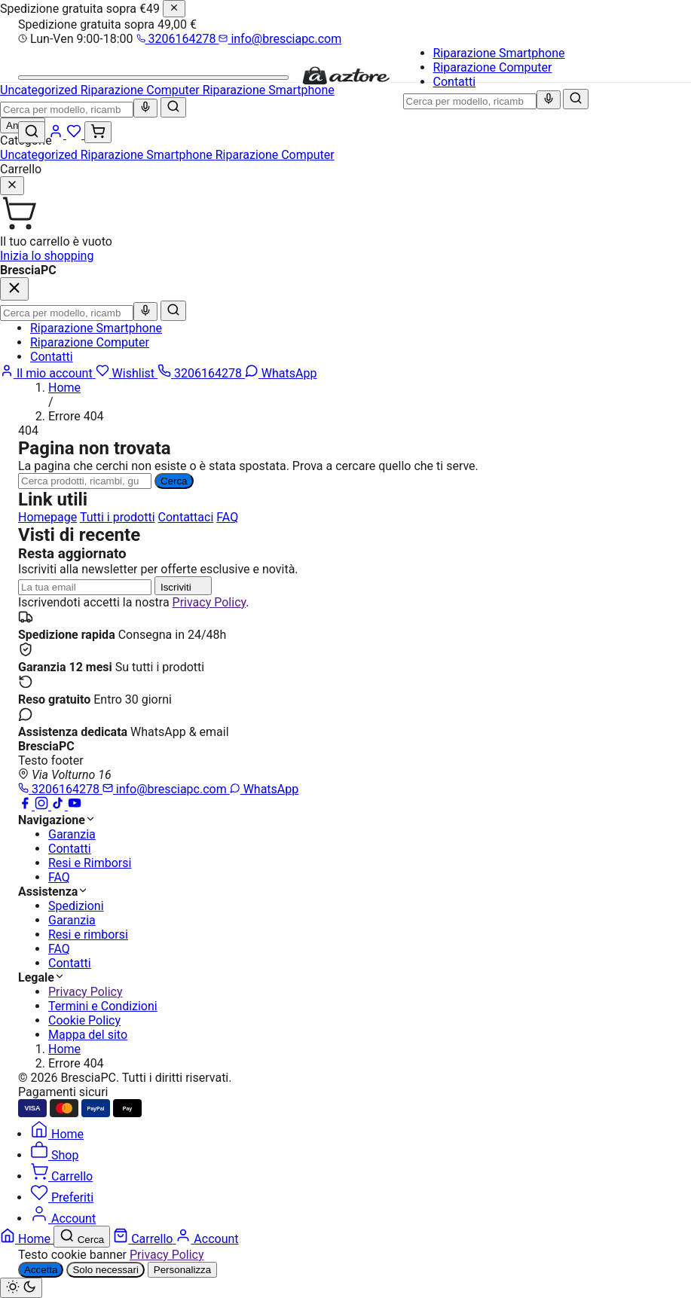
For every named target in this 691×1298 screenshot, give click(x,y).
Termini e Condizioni (102, 1006)
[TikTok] (59, 806)
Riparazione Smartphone (499, 53)
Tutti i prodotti (117, 517)
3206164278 (177, 39)
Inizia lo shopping (46, 256)
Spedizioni (76, 906)
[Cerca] (576, 99)
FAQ (227, 517)
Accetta (40, 1269)
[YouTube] (74, 806)
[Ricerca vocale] (549, 99)
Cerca (174, 481)
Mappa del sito (87, 1035)
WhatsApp (264, 789)
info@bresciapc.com (280, 39)
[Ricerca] (84, 481)
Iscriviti (183, 586)
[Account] (57, 134)
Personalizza (182, 1269)
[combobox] (470, 101)
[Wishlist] (75, 134)
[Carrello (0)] (98, 132)
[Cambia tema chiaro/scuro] (21, 1288)
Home (64, 387)
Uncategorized (40, 155)
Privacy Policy (209, 602)
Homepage (47, 517)
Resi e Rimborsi (89, 863)
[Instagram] (43, 806)
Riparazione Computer (492, 67)
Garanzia (72, 834)
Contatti (454, 82)
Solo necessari (105, 1269)
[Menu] (153, 77)
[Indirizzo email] (84, 587)
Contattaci (186, 517)
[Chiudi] (174, 8)
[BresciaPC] (346, 82)
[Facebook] (26, 806)
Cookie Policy (84, 1020)
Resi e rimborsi (88, 934)
